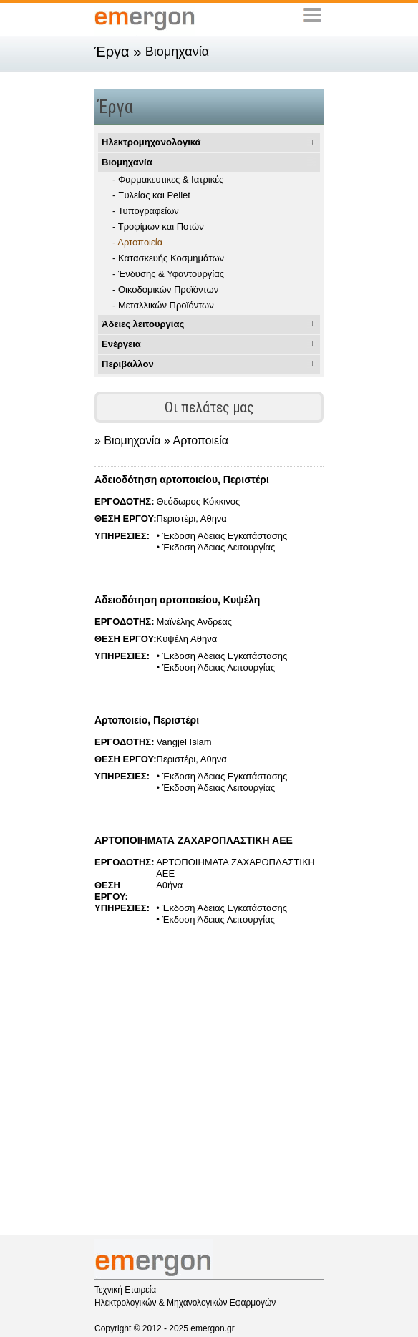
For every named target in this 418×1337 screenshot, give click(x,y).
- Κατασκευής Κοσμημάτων (168, 258)
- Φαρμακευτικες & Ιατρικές (167, 179)
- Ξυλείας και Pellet (151, 195)
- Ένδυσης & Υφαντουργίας (168, 273)
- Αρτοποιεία (137, 242)
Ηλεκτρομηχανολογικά (151, 142)
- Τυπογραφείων (145, 210)
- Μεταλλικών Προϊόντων (163, 305)
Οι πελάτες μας (209, 407)
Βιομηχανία (127, 162)
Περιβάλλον (128, 364)
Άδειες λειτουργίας (143, 324)
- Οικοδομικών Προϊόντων (165, 289)
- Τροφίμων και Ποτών (158, 226)
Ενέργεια (121, 344)
